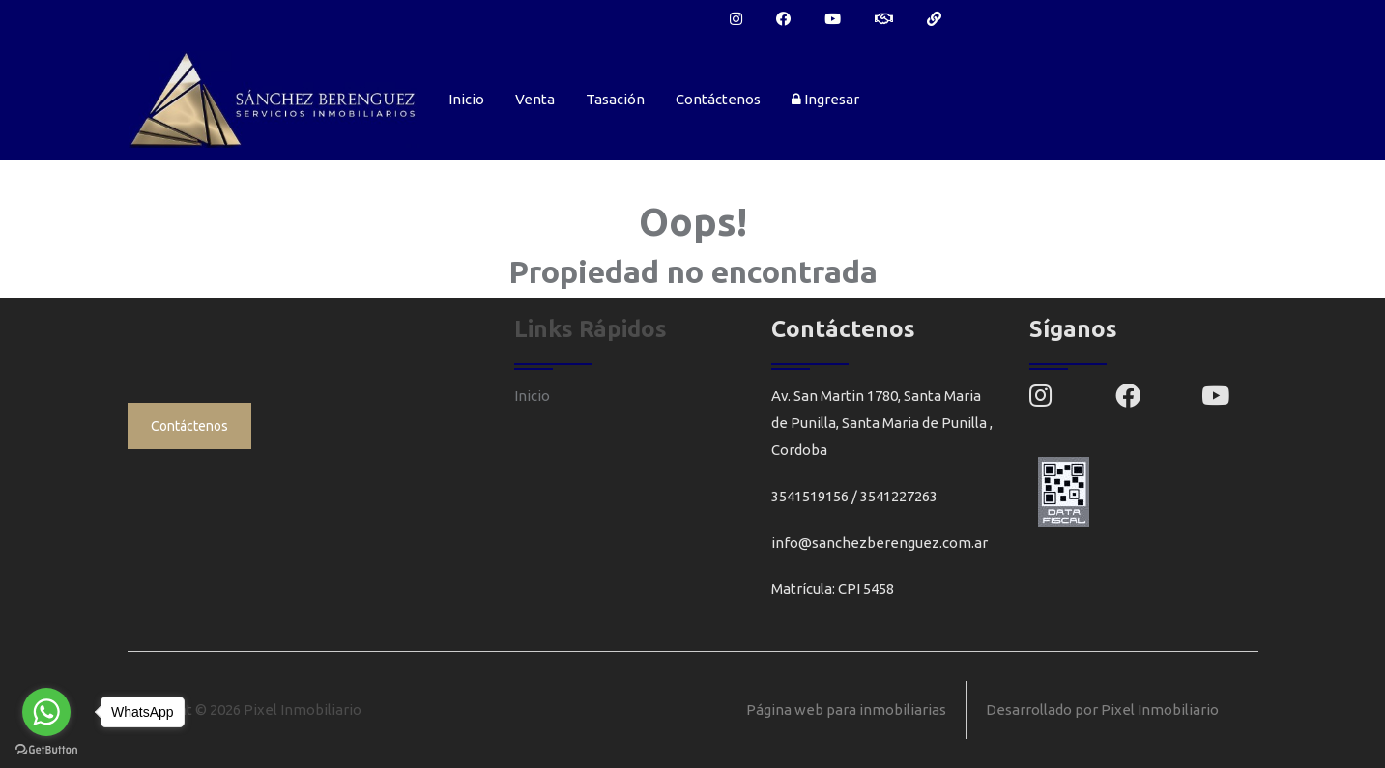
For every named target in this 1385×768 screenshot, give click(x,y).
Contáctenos (718, 99)
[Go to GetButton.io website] (46, 748)
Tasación (615, 99)
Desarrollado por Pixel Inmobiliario (1102, 709)
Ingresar (825, 99)
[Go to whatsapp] (46, 712)
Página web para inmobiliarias (846, 709)
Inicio (466, 99)
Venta (535, 99)
